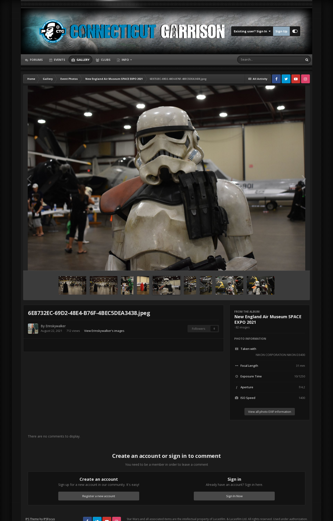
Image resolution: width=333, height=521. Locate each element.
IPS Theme (32, 519)
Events (59, 60)
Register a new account (98, 496)
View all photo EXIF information (269, 412)
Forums (36, 60)
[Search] (258, 59)
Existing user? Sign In (252, 31)
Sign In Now (234, 496)
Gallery (82, 60)
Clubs (105, 60)
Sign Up (281, 31)
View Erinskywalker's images (104, 331)
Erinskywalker (56, 326)
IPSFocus (49, 519)
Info (125, 60)
